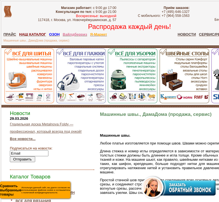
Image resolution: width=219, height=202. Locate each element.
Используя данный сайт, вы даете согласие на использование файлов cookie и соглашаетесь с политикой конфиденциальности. (35, 190)
